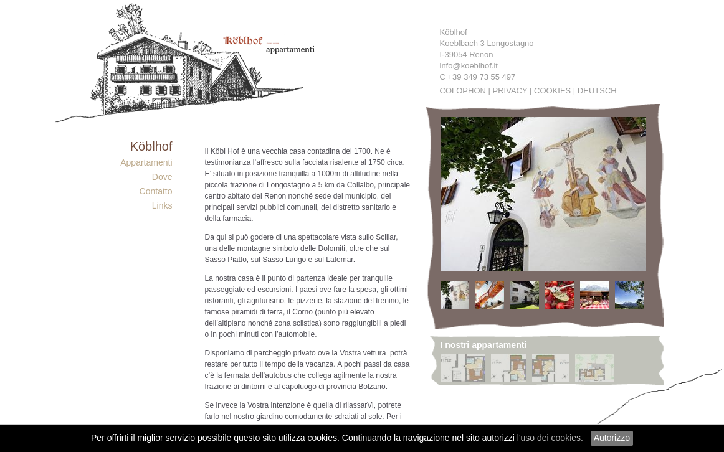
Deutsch (597, 90)
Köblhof (151, 146)
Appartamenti (146, 162)
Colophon (463, 90)
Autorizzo (612, 438)
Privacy (510, 90)
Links (162, 205)
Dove (162, 177)
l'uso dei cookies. (550, 438)
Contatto (156, 191)
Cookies (552, 90)
